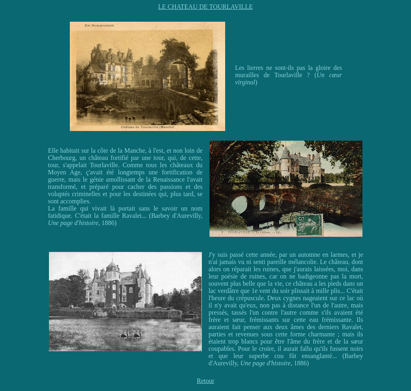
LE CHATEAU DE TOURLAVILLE (205, 6)
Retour (205, 380)
